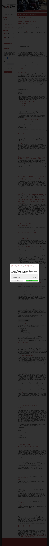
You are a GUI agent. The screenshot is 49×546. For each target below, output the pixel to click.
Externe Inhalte (15, 274)
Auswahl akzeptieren (17, 280)
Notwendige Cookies (16, 277)
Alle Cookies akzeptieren (32, 280)
